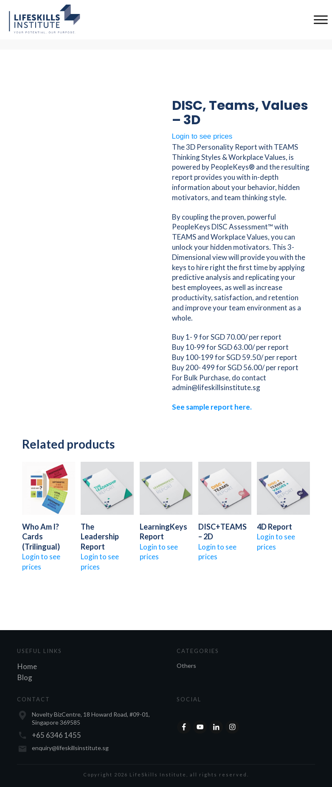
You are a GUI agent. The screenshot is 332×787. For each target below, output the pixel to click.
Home (27, 666)
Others (186, 665)
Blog (24, 677)
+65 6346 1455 (56, 735)
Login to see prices (202, 136)
